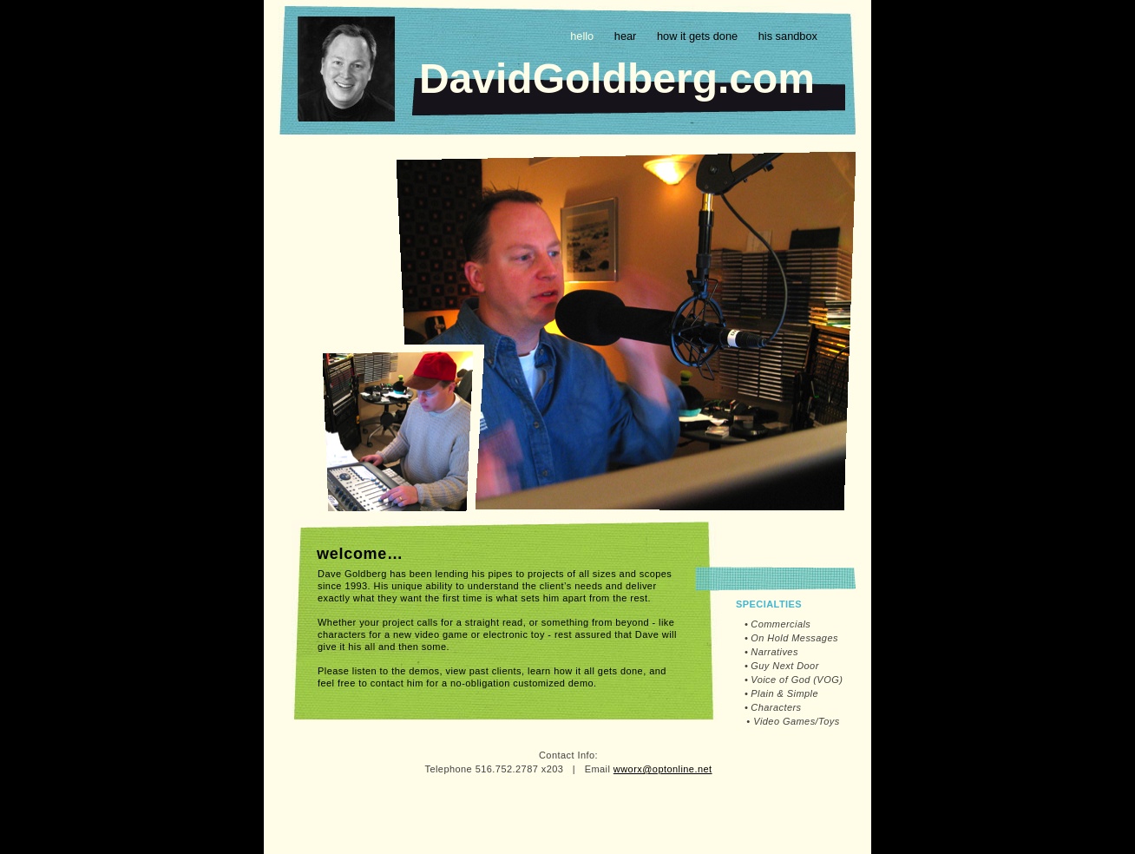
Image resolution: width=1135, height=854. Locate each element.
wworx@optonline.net (662, 769)
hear (627, 36)
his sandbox (787, 36)
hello (583, 36)
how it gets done (699, 36)
